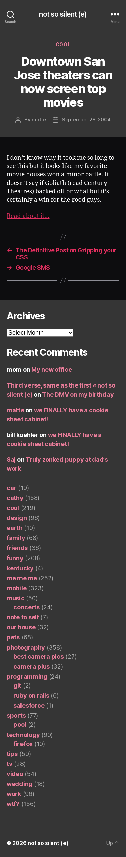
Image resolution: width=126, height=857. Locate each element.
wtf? (13, 803)
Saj (11, 459)
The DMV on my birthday (78, 394)
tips (12, 753)
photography (26, 647)
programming (27, 676)
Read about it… (28, 216)
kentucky (20, 568)
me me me (22, 578)
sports (16, 715)
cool (63, 44)
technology (23, 734)
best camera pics (38, 656)
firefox (23, 743)
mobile (16, 588)
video (15, 773)
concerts (26, 607)
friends (17, 547)
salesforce (28, 705)
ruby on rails (31, 695)
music (16, 598)
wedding (19, 783)
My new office (51, 369)
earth (15, 527)
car (11, 487)
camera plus (31, 666)
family (16, 537)
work (14, 793)
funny (15, 558)
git (17, 685)
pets (13, 637)
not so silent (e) (63, 14)
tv (9, 763)
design (17, 517)
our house (21, 627)
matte (39, 119)
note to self (23, 617)
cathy (15, 497)
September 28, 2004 (86, 119)
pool (19, 724)
